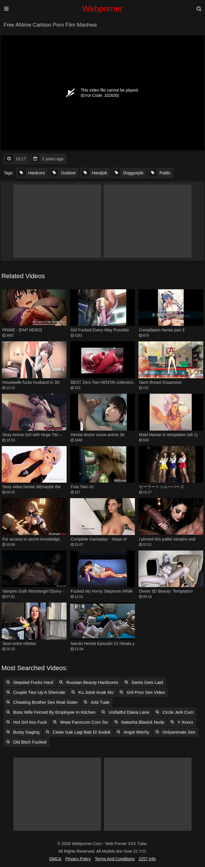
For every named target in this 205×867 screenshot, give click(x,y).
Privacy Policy (78, 858)
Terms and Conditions (115, 858)
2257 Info (147, 858)
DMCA (55, 858)
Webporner (102, 8)
